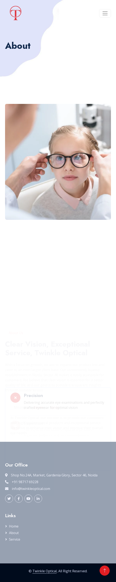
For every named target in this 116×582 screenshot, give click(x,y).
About (14, 532)
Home (14, 526)
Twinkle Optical (44, 571)
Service (14, 539)
